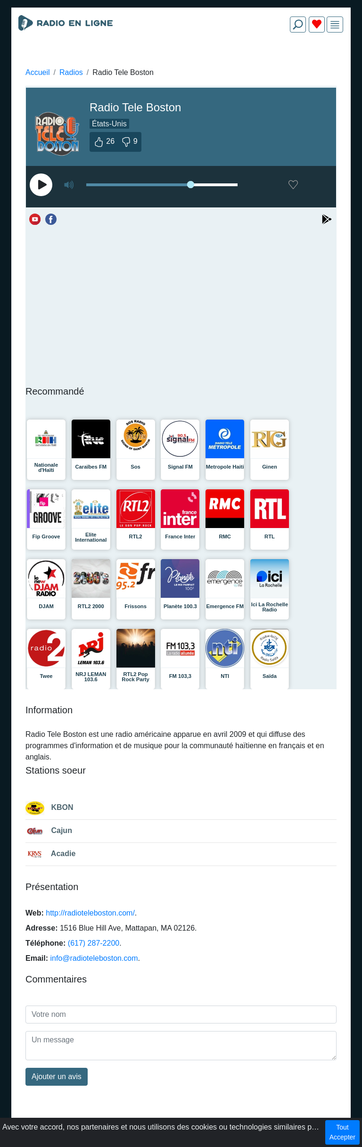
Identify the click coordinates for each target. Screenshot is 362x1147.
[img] (335, 25)
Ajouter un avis (57, 1077)
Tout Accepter (342, 1132)
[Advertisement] (181, 62)
